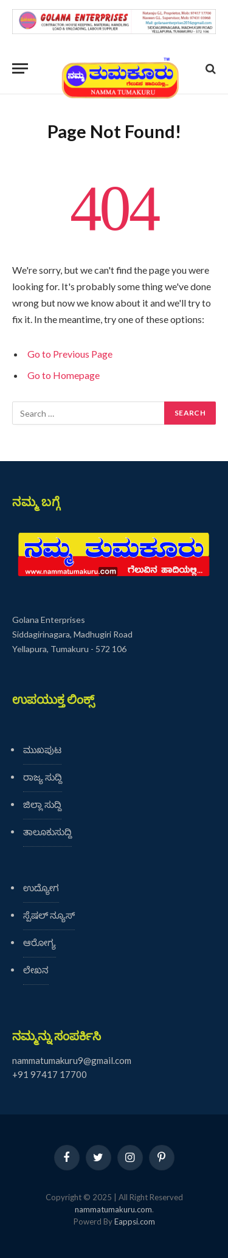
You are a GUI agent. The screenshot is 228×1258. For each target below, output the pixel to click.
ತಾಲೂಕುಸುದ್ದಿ (47, 831)
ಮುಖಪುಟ (42, 749)
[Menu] (20, 68)
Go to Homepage (63, 375)
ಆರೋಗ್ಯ (39, 942)
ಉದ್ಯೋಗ (41, 887)
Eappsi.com (134, 1221)
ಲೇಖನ (36, 969)
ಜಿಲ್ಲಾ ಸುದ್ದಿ (42, 804)
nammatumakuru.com (113, 1209)
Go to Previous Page (69, 354)
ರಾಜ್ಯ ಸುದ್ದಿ (42, 776)
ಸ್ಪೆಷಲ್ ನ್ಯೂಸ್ (49, 914)
